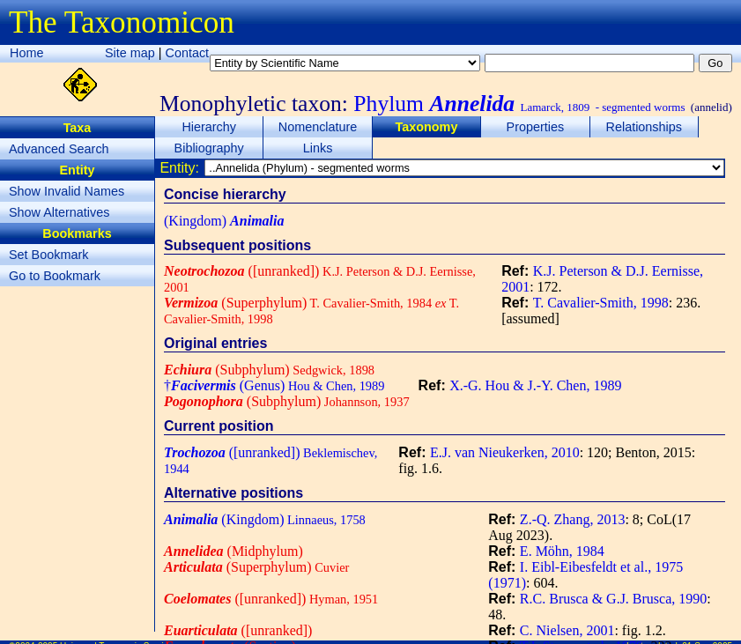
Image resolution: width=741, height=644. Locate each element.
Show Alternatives (59, 212)
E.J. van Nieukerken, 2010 (505, 452)
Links (318, 148)
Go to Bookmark (54, 276)
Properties (536, 127)
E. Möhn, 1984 (562, 551)
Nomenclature (318, 127)
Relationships (644, 127)
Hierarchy (209, 127)
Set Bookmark (48, 255)
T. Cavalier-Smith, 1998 (601, 302)
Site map (130, 53)
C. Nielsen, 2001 (567, 630)
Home (26, 53)
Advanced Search (59, 149)
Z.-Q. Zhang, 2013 (573, 519)
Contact (188, 53)
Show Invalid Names (66, 191)
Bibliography (209, 148)
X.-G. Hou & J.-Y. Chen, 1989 (535, 385)
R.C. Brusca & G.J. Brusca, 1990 (613, 598)
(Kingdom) (224, 220)
